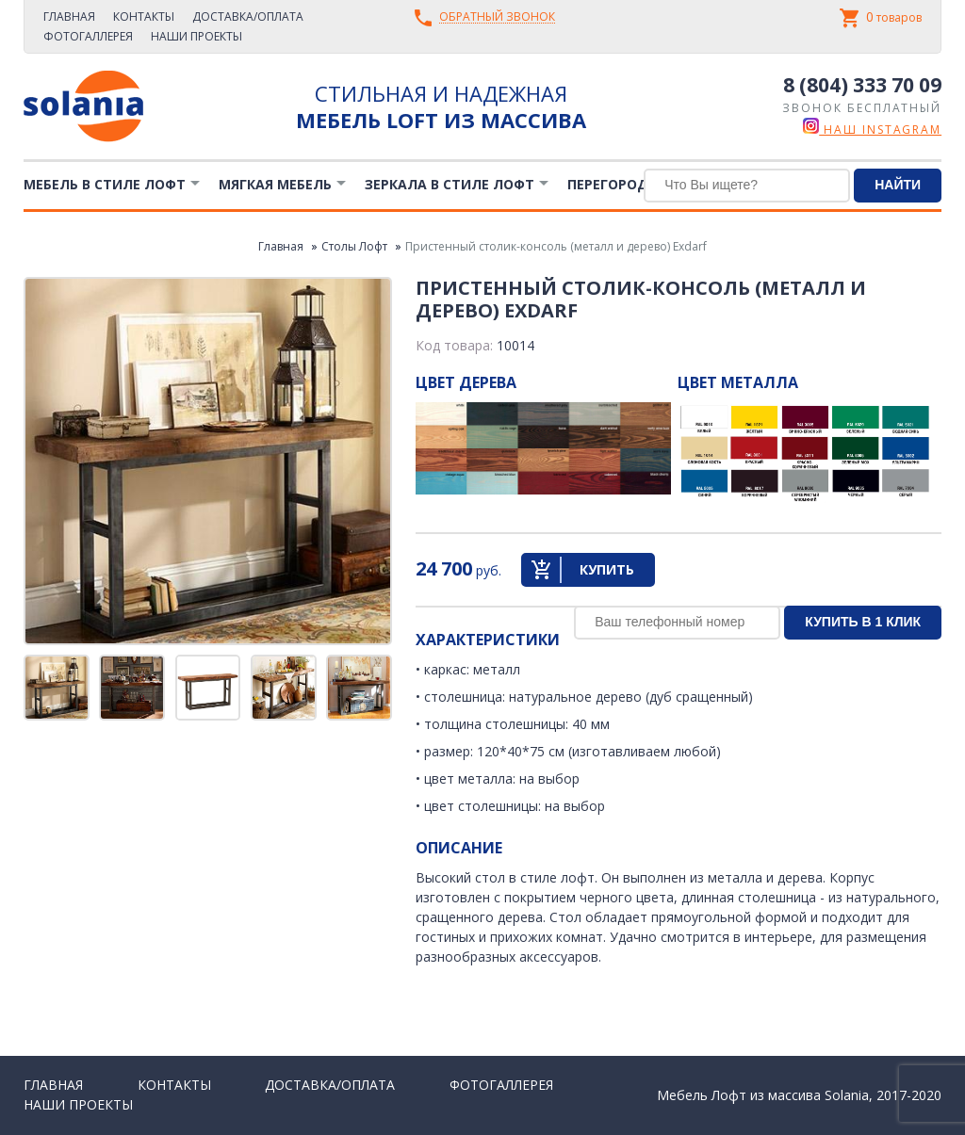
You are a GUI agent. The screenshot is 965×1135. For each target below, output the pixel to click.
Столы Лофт (354, 246)
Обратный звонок (497, 17)
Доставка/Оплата (247, 16)
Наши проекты (196, 36)
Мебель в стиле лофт (105, 184)
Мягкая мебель (275, 184)
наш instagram (872, 130)
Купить (607, 569)
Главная (69, 16)
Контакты (143, 16)
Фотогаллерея (88, 36)
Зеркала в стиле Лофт (449, 184)
